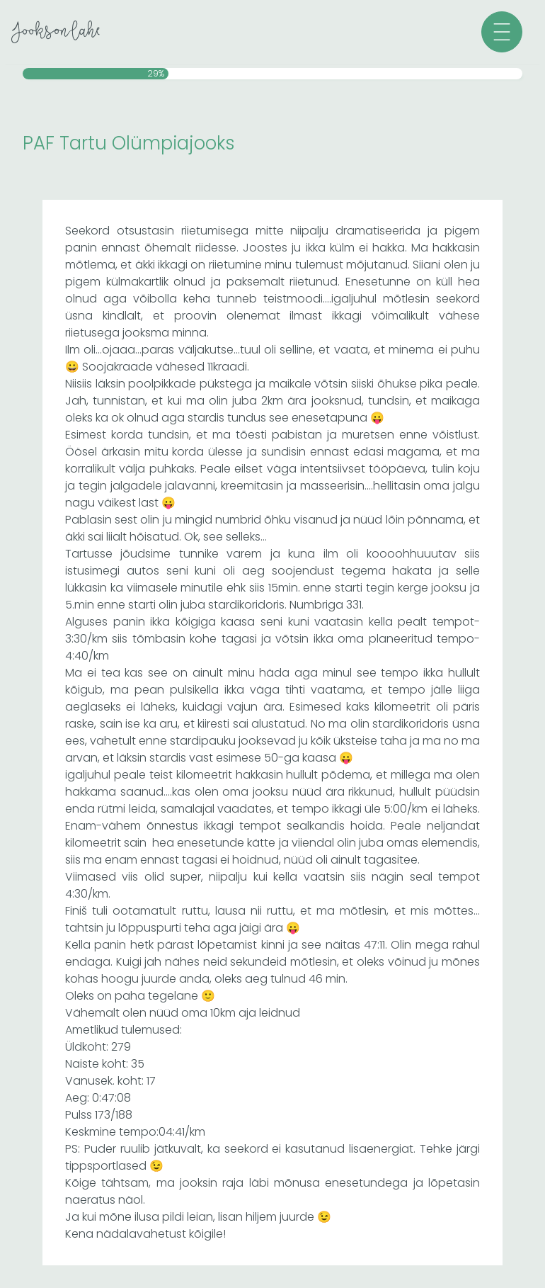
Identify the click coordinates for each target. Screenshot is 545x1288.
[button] (501, 31)
